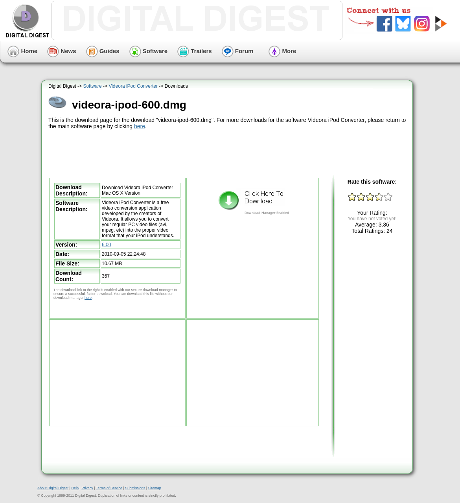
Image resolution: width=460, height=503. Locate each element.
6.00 (106, 244)
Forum (238, 51)
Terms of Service (109, 488)
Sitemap (154, 488)
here (139, 126)
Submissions (135, 488)
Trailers (194, 51)
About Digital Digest (52, 488)
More (282, 51)
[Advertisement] (228, 152)
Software (148, 51)
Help (75, 488)
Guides (103, 51)
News (61, 51)
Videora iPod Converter (133, 86)
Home (22, 51)
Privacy (87, 488)
